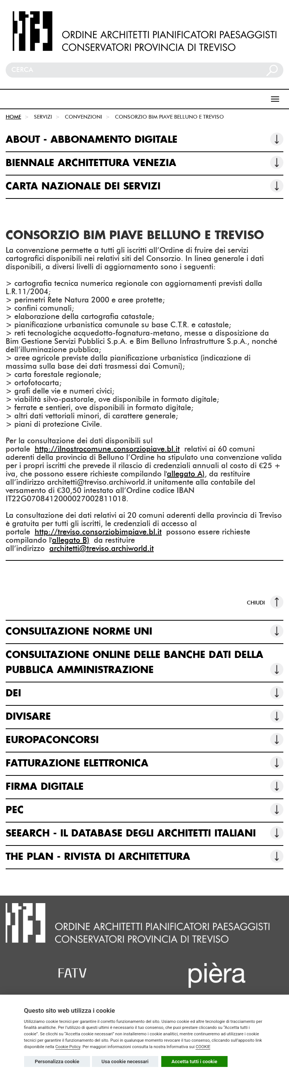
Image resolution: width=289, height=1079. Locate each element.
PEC (144, 809)
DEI (144, 692)
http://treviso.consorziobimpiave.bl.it (98, 531)
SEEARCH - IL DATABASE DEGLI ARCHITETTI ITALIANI (144, 832)
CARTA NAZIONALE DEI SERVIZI (144, 185)
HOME (13, 117)
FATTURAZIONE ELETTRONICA (144, 762)
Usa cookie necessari (124, 1061)
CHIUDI (265, 602)
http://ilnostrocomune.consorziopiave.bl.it (107, 448)
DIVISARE (144, 716)
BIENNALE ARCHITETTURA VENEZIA (144, 162)
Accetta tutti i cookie (194, 1061)
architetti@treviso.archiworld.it (101, 548)
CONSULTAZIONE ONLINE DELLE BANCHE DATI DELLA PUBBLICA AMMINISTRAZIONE (144, 663)
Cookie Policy (68, 1046)
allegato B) (70, 540)
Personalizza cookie (57, 1061)
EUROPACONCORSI (144, 739)
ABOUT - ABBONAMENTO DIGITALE (144, 139)
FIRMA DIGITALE (144, 786)
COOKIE (203, 1046)
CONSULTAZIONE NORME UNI (144, 631)
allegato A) (186, 473)
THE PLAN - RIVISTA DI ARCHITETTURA (144, 856)
